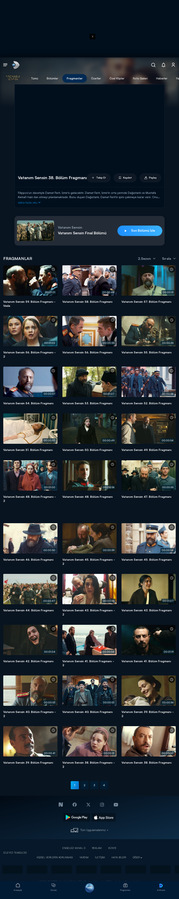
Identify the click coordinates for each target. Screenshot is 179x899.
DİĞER (136, 857)
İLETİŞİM (100, 857)
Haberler (161, 78)
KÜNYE (112, 848)
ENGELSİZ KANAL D (73, 848)
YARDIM (84, 857)
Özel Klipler (116, 78)
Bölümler (52, 78)
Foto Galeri (140, 78)
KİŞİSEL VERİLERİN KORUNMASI (55, 857)
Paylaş (150, 178)
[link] (15, 65)
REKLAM (97, 848)
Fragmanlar (75, 78)
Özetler (96, 78)
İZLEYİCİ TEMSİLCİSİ (15, 852)
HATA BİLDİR (119, 857)
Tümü (34, 78)
